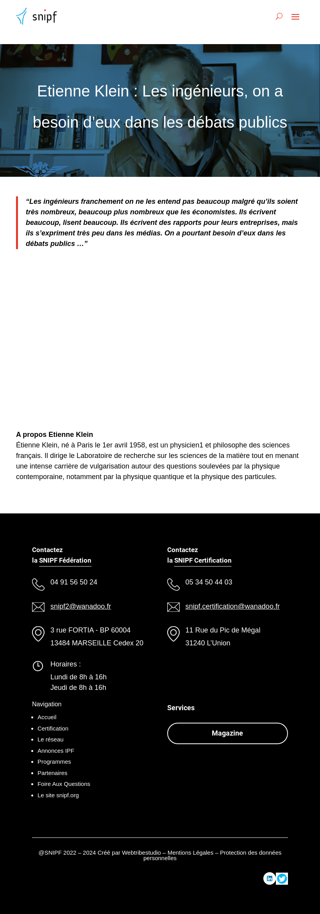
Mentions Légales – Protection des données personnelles (212, 855)
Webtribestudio (141, 852)
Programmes (54, 761)
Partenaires (53, 773)
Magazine (227, 733)
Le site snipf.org (58, 795)
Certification (53, 728)
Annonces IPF (56, 750)
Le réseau (51, 739)
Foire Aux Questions (64, 783)
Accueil (47, 717)
